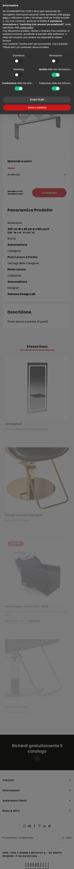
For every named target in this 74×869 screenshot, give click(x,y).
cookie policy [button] (26, 27)
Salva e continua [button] (37, 107)
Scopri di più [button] (37, 99)
